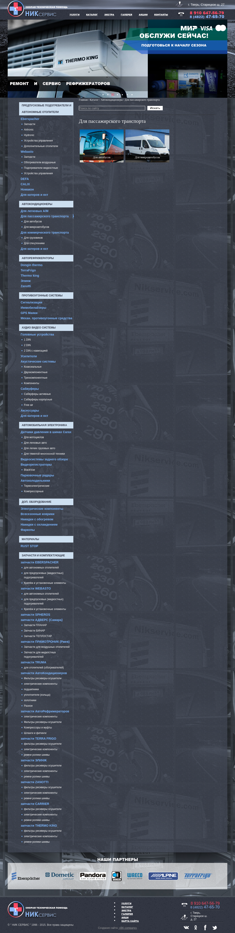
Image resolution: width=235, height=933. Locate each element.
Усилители (29, 356)
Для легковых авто (35, 442)
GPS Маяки (29, 313)
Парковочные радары (37, 475)
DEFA (25, 179)
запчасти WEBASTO (36, 588)
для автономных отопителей (41, 567)
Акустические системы (38, 361)
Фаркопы (28, 530)
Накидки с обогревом (37, 519)
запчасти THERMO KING (39, 825)
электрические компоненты (40, 683)
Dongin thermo (32, 265)
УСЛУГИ (75, 14)
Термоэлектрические (36, 485)
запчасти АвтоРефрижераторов (45, 711)
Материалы (30, 539)
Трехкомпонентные (35, 377)
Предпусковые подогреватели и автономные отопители (46, 109)
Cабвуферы (30, 388)
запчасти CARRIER (35, 804)
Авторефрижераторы (38, 258)
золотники (30, 700)
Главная (83, 99)
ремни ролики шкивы (37, 754)
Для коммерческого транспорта (45, 232)
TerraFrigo (28, 270)
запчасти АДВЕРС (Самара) (42, 620)
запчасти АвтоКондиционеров (44, 673)
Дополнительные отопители (41, 146)
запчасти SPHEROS (35, 614)
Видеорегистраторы (36, 464)
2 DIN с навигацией (35, 350)
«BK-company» (127, 927)
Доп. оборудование (36, 501)
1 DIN (27, 339)
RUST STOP (29, 546)
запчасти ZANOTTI (35, 782)
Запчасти (29, 124)
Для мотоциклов (34, 437)
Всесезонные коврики (37, 514)
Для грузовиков (33, 237)
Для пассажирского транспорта (45, 216)
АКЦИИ (143, 14)
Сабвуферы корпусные (38, 399)
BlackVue (29, 469)
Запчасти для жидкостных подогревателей (40, 654)
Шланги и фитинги (35, 733)
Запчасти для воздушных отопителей (47, 646)
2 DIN (27, 345)
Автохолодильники (35, 480)
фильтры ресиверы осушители (42, 743)
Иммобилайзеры (33, 307)
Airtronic (29, 129)
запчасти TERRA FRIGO (38, 738)
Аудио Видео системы (39, 327)
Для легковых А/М (35, 211)
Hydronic (29, 135)
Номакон (27, 189)
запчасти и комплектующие (43, 555)
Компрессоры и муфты (38, 727)
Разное (28, 705)
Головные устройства (37, 334)
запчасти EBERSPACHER (39, 562)
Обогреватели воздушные (40, 162)
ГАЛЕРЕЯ (126, 14)
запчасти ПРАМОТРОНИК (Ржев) (45, 641)
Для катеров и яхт (34, 194)
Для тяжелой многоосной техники (44, 453)
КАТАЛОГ (92, 14)
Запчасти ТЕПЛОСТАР (38, 636)
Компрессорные (33, 491)
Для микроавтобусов (36, 227)
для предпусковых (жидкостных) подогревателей (43, 575)
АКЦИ (124, 917)
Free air (28, 405)
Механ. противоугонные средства (46, 318)
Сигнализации (31, 302)
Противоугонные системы (42, 295)
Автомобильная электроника (44, 425)
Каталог (127, 906)
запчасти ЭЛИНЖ (34, 760)
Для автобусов (33, 221)
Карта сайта (130, 920)
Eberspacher (30, 119)
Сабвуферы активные (37, 394)
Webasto (27, 151)
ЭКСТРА (109, 14)
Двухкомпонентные (35, 372)
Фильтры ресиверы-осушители (42, 678)
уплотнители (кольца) (37, 694)
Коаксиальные (33, 366)
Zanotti (26, 286)
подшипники (31, 689)
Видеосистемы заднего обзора (44, 459)
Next (221, 58)
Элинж (26, 281)
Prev (13, 58)
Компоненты (31, 383)
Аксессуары (30, 410)
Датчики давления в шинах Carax (46, 432)
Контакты (161, 14)
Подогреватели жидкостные (41, 167)
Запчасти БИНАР (34, 630)
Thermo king (30, 275)
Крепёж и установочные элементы (45, 582)
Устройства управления (38, 140)
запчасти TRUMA (33, 662)
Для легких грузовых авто (39, 448)
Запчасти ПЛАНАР (35, 625)
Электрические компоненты (42, 508)
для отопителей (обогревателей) (44, 667)
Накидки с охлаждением (39, 524)
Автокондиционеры (37, 204)
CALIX (25, 184)
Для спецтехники (34, 243)
